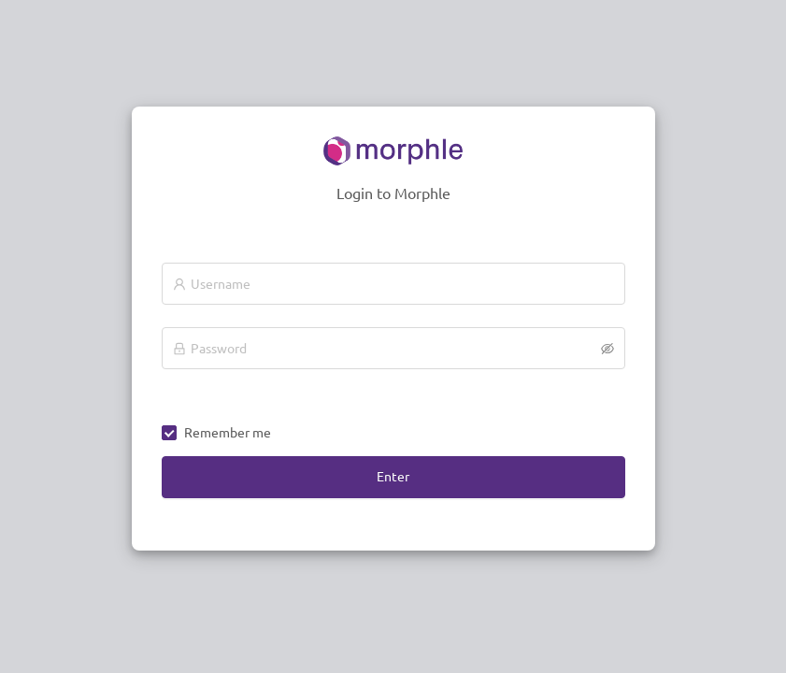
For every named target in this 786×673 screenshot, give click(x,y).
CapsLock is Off (207, 381)
